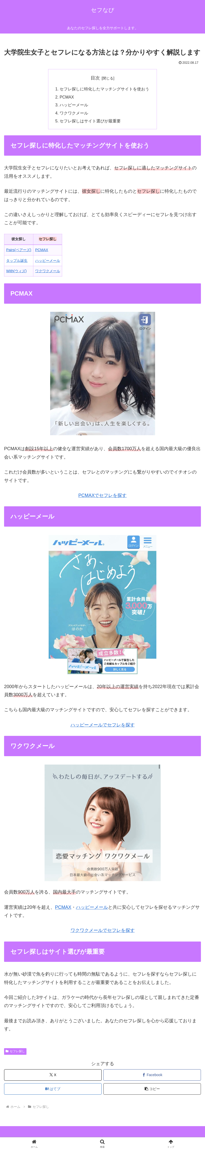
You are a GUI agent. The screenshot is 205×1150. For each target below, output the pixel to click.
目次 (95, 77)
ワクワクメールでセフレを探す (103, 931)
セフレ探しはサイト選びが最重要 (90, 122)
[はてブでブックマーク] (53, 1090)
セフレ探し (15, 1052)
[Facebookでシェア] (152, 1076)
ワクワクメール (74, 114)
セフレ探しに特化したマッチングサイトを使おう (104, 89)
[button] (152, 1090)
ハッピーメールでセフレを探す (103, 726)
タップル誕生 (17, 262)
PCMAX (67, 97)
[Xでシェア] (53, 1076)
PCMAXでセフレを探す (102, 496)
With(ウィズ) (16, 272)
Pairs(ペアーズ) (18, 251)
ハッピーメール (74, 106)
